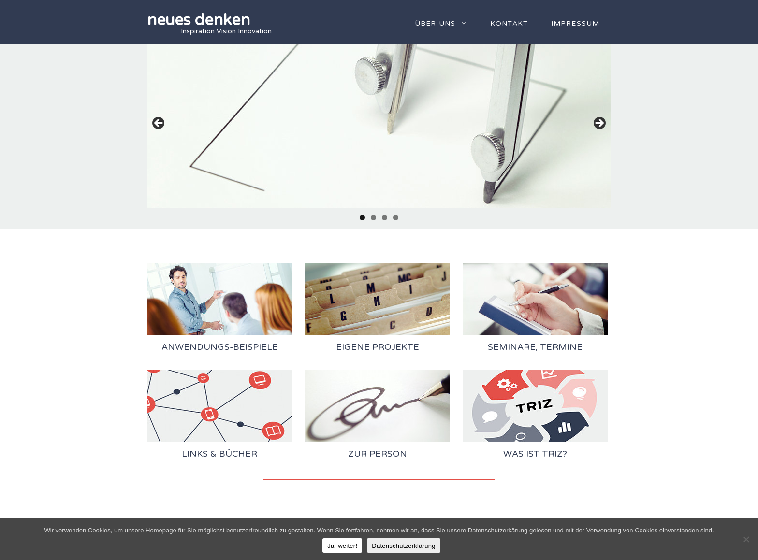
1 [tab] (362, 217)
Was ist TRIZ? (535, 453)
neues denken (198, 20)
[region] (379, 126)
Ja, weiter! (342, 545)
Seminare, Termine (535, 347)
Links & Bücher (219, 453)
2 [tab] (373, 217)
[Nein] (746, 539)
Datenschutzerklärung (403, 545)
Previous (159, 123)
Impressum (575, 23)
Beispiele (255, 347)
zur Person (377, 453)
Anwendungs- (197, 347)
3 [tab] (384, 217)
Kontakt (509, 23)
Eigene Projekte (377, 347)
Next (599, 123)
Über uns (447, 23)
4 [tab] (395, 217)
